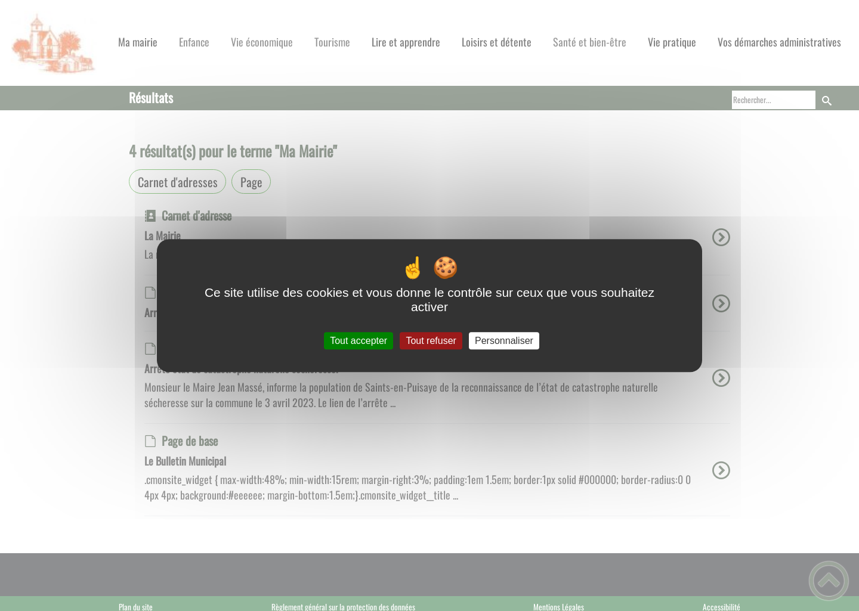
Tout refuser (431, 341)
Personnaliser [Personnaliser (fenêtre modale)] (504, 341)
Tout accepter (358, 341)
